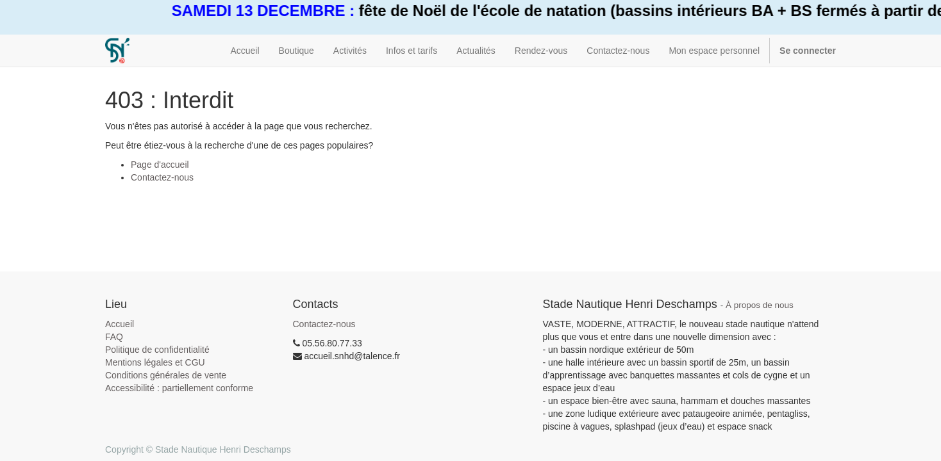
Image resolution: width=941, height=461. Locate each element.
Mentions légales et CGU (155, 362)
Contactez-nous (162, 177)
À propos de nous (760, 305)
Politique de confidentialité (157, 349)
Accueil (119, 324)
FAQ (114, 337)
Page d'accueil (160, 164)
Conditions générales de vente (165, 375)
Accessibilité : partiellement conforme (179, 388)
